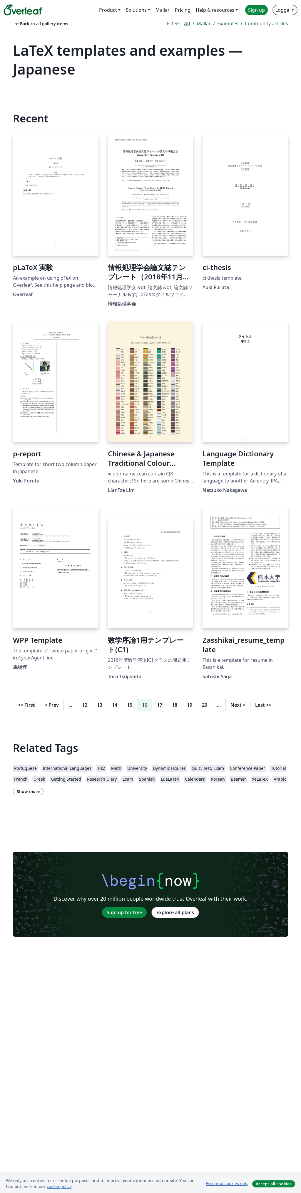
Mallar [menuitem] (162, 10)
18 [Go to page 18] (174, 705)
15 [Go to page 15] (129, 705)
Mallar (204, 23)
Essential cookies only (227, 1183)
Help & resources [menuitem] (215, 10)
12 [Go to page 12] (84, 705)
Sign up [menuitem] (256, 10)
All (187, 23)
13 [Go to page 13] (99, 705)
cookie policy (59, 1186)
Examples (227, 23)
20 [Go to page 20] (204, 705)
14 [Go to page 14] (114, 705)
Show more (28, 791)
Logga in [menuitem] (285, 10)
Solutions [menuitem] (136, 10)
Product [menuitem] (108, 10)
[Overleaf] (23, 10)
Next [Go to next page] (237, 705)
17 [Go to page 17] (159, 705)
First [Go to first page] (26, 705)
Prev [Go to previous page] (52, 705)
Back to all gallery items (41, 23)
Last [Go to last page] (263, 705)
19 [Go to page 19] (189, 705)
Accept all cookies (274, 1184)
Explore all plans (175, 912)
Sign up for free (124, 912)
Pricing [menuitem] (182, 10)
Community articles (266, 23)
